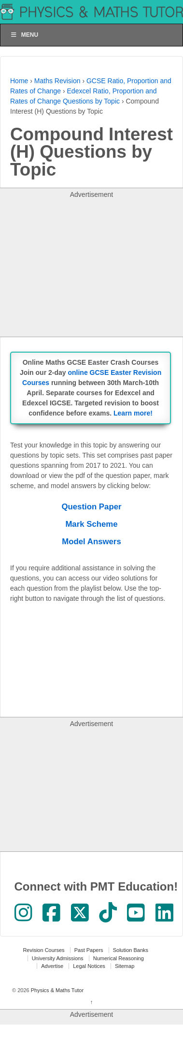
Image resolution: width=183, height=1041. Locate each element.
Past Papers (88, 950)
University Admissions (58, 958)
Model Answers (91, 541)
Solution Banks (130, 950)
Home (19, 81)
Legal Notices (89, 966)
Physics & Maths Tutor (56, 990)
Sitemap (124, 966)
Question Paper (91, 506)
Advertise (52, 966)
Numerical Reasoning (118, 958)
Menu (24, 34)
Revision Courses (43, 950)
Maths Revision (57, 81)
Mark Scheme (91, 524)
